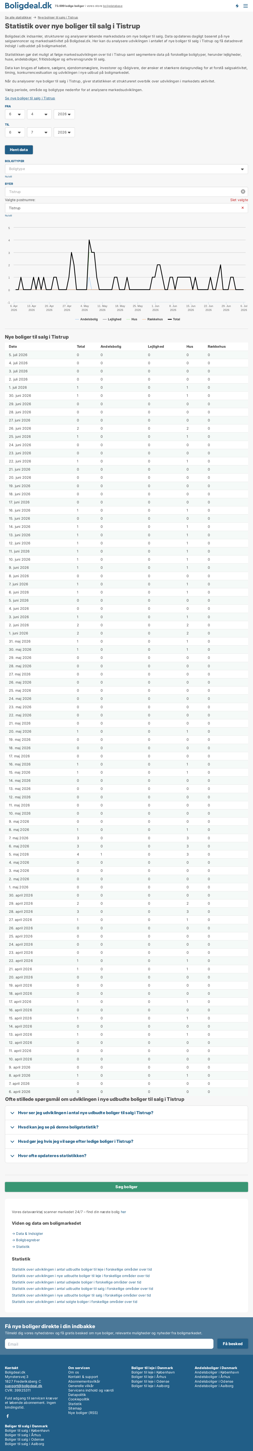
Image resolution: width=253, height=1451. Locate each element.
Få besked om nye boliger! (237, 5)
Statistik (75, 1404)
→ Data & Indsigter (27, 1233)
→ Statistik (21, 1246)
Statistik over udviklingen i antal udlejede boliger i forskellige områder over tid (76, 1282)
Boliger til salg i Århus (23, 1435)
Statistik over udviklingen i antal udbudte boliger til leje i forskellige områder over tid (82, 1269)
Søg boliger (126, 1186)
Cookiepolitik (79, 1399)
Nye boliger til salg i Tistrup (58, 17)
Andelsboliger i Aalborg (214, 1386)
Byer (9, 184)
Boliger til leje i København (153, 1372)
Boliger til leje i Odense (150, 1381)
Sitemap (75, 1408)
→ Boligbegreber (26, 1240)
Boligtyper (14, 161)
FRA (8, 106)
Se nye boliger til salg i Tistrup (30, 98)
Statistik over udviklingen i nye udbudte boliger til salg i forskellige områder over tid (81, 1295)
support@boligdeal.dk (23, 1386)
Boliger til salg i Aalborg (24, 1444)
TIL (7, 124)
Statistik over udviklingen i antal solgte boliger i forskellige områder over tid (74, 1301)
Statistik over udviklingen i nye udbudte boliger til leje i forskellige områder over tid (81, 1276)
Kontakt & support (83, 1377)
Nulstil (8, 176)
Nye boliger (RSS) (83, 1413)
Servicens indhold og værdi (91, 1390)
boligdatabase (113, 6)
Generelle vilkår (81, 1386)
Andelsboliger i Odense (214, 1381)
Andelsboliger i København (217, 1372)
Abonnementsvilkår (84, 1381)
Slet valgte (239, 200)
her (123, 1212)
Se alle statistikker (18, 17)
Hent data (19, 149)
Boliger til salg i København (27, 1430)
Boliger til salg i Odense (24, 1439)
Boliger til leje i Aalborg (150, 1386)
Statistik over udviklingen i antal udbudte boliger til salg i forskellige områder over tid (82, 1288)
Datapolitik (77, 1395)
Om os (73, 1372)
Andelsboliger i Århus (212, 1377)
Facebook (7, 1416)
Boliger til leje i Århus (148, 1377)
